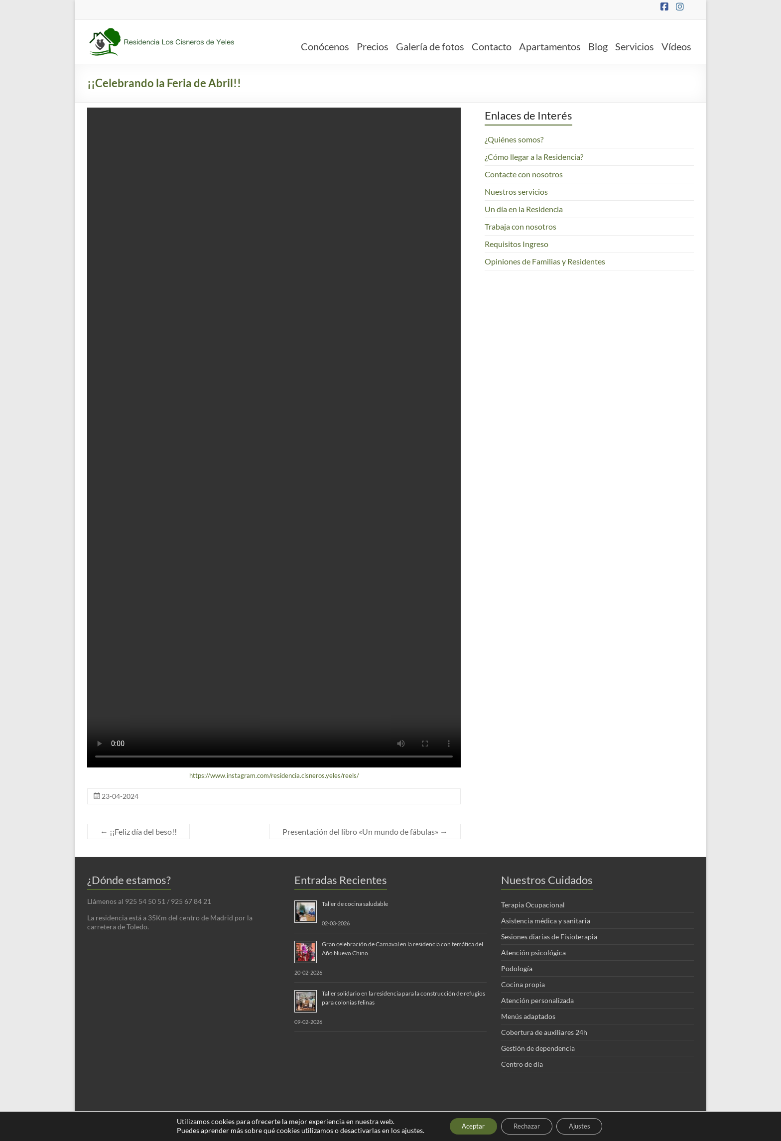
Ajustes (586, 1125)
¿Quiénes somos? (514, 139)
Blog (598, 46)
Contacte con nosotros (524, 174)
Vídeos (676, 46)
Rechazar (527, 1125)
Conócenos (325, 46)
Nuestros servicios (516, 191)
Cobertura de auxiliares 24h (544, 1032)
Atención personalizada (537, 1000)
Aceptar (466, 1125)
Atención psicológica (533, 952)
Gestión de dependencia (538, 1048)
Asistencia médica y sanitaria (545, 920)
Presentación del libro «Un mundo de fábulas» (365, 831)
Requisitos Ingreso (516, 244)
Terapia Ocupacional (533, 904)
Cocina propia (523, 984)
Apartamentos (550, 46)
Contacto (492, 46)
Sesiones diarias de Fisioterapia (549, 936)
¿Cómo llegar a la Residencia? (534, 156)
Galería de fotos (430, 46)
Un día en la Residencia (524, 209)
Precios (373, 46)
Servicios (634, 46)
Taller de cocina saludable (355, 903)
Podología (516, 968)
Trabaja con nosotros (520, 226)
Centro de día (522, 1064)
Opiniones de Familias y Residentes (545, 261)
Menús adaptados (528, 1016)
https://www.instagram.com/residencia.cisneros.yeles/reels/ (274, 775)
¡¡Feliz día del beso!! (138, 831)
